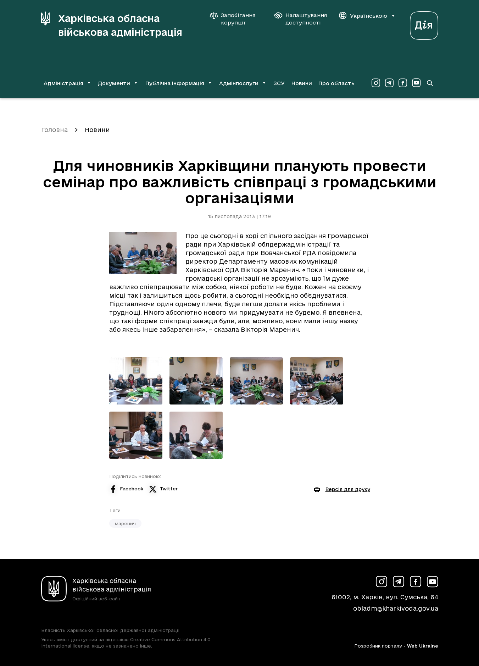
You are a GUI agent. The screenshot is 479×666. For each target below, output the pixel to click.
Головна (54, 129)
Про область (336, 83)
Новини (301, 83)
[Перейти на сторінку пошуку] (429, 83)
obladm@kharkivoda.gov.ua (395, 608)
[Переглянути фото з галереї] (135, 380)
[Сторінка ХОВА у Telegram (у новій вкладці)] (389, 83)
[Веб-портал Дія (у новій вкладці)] (424, 23)
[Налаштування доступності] (300, 18)
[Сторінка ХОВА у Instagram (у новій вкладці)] (376, 83)
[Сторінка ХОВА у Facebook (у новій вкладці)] (403, 83)
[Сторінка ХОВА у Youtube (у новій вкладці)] (416, 83)
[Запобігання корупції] (236, 18)
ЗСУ (279, 83)
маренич (125, 523)
